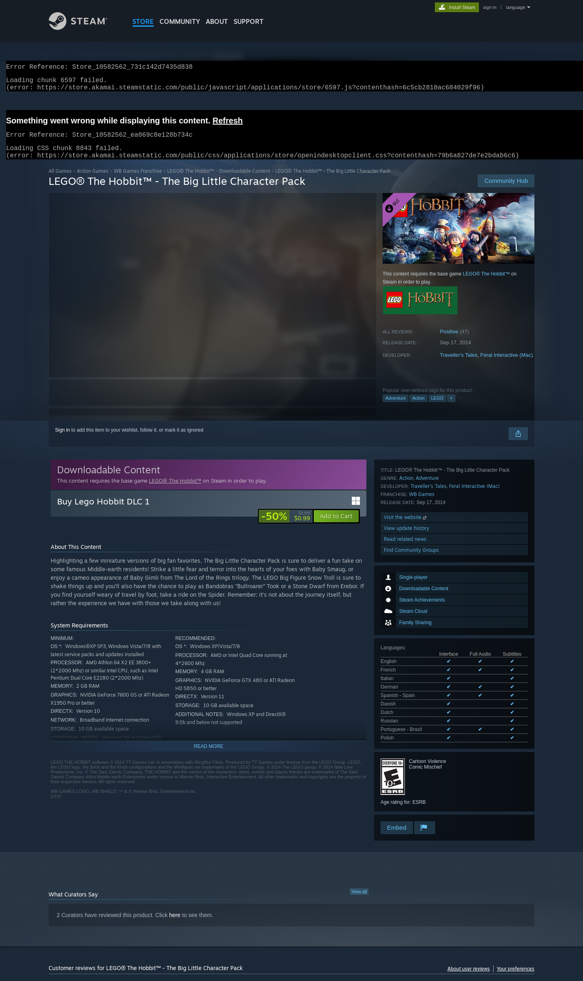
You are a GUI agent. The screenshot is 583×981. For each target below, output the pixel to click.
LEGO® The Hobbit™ (190, 181)
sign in (489, 7)
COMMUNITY (180, 21)
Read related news (405, 763)
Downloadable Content (244, 181)
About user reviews (468, 944)
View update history (406, 752)
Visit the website (406, 741)
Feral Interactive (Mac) (506, 365)
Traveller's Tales (458, 365)
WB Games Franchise (138, 181)
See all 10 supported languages (415, 608)
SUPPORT (249, 21)
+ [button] (451, 407)
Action (418, 407)
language (515, 7)
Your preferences (515, 944)
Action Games (93, 181)
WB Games (421, 718)
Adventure (395, 407)
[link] (286, 525)
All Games (60, 181)
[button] (336, 525)
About (217, 21)
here (175, 890)
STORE (143, 21)
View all (359, 866)
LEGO (437, 407)
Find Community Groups (411, 774)
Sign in (62, 440)
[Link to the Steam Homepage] (84, 27)
